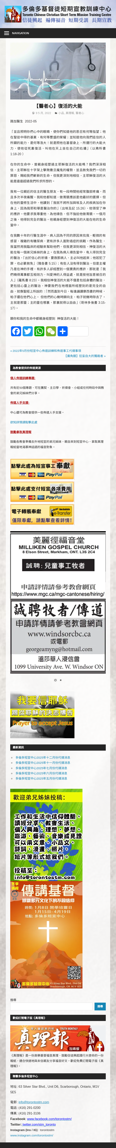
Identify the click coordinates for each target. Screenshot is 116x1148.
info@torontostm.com (33, 1102)
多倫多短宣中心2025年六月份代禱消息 (41, 773)
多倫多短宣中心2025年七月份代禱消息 (41, 768)
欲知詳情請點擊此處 (23, 422)
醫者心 (80, 113)
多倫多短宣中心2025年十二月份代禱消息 (42, 757)
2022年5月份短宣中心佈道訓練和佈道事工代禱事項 (46, 350)
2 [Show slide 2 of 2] (60, 680)
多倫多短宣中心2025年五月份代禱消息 (41, 778)
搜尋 (13, 1000)
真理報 (70, 113)
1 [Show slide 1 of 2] (55, 680)
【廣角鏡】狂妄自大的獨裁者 (83, 356)
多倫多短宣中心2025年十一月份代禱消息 (42, 762)
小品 (61, 113)
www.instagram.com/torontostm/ (31, 1135)
